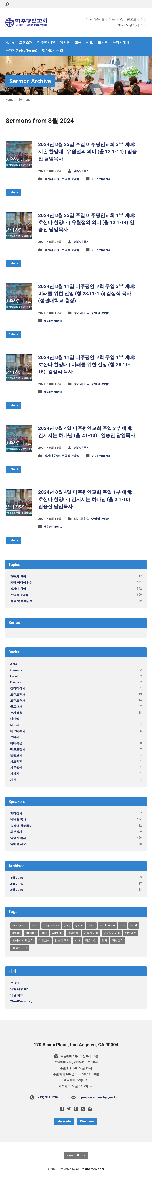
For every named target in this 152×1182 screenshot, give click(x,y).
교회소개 (25, 42)
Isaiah (14, 676)
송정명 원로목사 (21, 826)
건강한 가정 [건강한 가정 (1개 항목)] (91, 933)
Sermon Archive (30, 81)
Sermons (24, 99)
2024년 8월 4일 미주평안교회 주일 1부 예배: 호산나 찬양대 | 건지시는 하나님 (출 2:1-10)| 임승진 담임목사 (85, 499)
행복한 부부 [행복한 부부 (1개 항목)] (19, 948)
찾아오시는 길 (52, 50)
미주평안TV (46, 42)
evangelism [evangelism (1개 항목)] (19, 925)
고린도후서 (17, 700)
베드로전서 (17, 749)
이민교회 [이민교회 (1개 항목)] (44, 940)
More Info (64, 1121)
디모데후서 (17, 731)
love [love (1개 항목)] (122, 925)
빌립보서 (16, 755)
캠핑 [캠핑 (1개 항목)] (104, 940)
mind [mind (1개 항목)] (133, 925)
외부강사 (16, 832)
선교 (89, 42)
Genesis (16, 670)
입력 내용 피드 (20, 989)
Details (13, 192)
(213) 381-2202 (47, 1097)
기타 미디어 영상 (21, 582)
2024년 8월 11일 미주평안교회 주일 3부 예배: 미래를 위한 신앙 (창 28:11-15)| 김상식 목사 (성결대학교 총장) (86, 293)
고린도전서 (17, 694)
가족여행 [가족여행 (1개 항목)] (73, 933)
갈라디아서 (17, 688)
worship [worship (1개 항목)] (57, 933)
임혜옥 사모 (18, 844)
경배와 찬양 (18, 576)
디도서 (14, 725)
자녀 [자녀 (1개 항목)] (77, 940)
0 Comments (101, 179)
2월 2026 (16, 890)
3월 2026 (16, 884)
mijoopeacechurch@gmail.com (100, 1097)
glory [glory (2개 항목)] (67, 925)
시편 (13, 780)
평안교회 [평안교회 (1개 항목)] (117, 940)
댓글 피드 (16, 995)
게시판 (65, 42)
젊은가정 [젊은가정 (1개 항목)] (90, 940)
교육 (78, 42)
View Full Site (76, 1155)
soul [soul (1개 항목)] (44, 933)
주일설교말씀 (70, 179)
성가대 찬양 (52, 179)
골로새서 (16, 706)
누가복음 (16, 713)
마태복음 (16, 743)
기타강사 (16, 813)
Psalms (15, 682)
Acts (13, 664)
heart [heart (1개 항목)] (91, 925)
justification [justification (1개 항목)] (107, 925)
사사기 (14, 773)
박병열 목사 (18, 819)
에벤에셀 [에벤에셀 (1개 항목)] (130, 933)
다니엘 (14, 719)
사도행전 (16, 761)
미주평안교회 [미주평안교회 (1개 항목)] (112, 933)
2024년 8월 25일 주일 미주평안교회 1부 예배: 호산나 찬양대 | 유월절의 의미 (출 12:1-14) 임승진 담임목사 (86, 222)
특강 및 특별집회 (21, 601)
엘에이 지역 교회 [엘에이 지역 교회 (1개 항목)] (22, 940)
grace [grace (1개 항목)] (79, 925)
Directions (87, 1121)
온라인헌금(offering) (21, 50)
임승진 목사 (81, 171)
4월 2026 (16, 878)
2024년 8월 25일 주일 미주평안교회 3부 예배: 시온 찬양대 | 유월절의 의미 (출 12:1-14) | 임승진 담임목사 (87, 152)
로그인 (14, 983)
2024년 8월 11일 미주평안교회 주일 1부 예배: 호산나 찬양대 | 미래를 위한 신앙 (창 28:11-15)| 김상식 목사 (86, 364)
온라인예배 (120, 42)
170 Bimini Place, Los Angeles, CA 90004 (76, 1044)
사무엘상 (16, 767)
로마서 (14, 737)
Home (9, 42)
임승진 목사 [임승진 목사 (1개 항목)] (62, 940)
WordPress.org (21, 1001)
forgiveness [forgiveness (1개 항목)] (51, 925)
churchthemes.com (90, 1169)
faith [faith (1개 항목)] (35, 925)
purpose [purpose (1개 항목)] (31, 933)
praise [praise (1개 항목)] (16, 933)
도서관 (103, 42)
